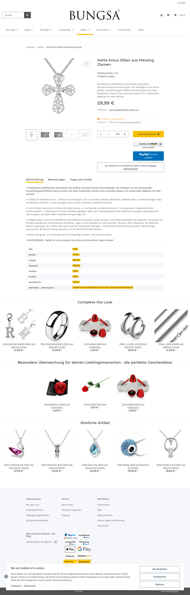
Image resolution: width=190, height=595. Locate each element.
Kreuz (75, 276)
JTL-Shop (174, 591)
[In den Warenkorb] (28, 56)
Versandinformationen (37, 520)
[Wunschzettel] (168, 15)
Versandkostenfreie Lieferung (124, 109)
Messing (76, 265)
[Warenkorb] (180, 15)
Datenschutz (103, 504)
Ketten (111, 76)
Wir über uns (32, 504)
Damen (76, 282)
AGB (99, 509)
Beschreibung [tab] (34, 179)
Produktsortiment (34, 509)
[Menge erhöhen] (125, 134)
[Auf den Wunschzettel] (86, 64)
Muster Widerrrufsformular (111, 520)
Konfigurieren (159, 577)
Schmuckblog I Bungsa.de (41, 541)
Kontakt (181, 2)
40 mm (76, 254)
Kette (75, 249)
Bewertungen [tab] (56, 179)
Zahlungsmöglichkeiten (37, 515)
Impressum (103, 525)
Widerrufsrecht (105, 515)
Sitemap (66, 515)
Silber (75, 271)
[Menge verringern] (101, 134)
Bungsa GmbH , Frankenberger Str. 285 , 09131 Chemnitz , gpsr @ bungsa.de (102, 287)
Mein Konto (67, 504)
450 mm (76, 260)
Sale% (141, 29)
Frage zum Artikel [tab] (81, 179)
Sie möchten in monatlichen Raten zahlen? (130, 167)
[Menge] (109, 134)
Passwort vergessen (71, 509)
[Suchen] (13, 15)
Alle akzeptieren (159, 569)
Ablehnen (159, 584)
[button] (161, 15)
